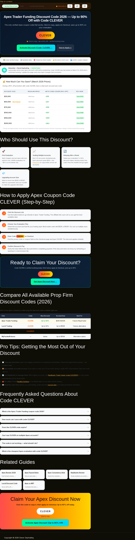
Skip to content (6, 1)
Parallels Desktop (23, 381)
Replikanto (36, 162)
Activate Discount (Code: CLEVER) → (36, 48)
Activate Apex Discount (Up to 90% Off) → (45, 523)
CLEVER (45, 274)
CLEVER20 (30, 331)
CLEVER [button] (45, 35)
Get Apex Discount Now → (45, 282)
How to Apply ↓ (65, 48)
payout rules (52, 385)
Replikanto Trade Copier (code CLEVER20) (63, 375)
